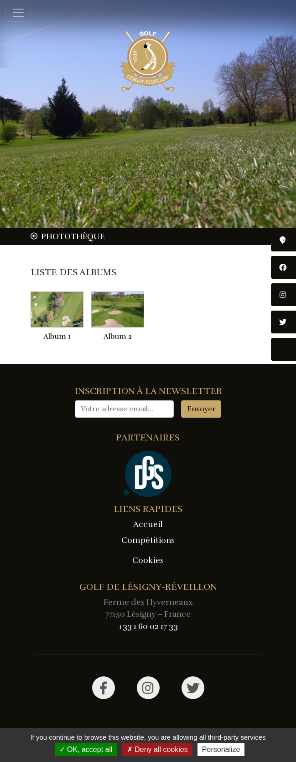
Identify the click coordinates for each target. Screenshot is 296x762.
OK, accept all (86, 749)
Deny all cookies (157, 749)
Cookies (148, 560)
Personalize (221, 749)
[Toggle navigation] (18, 13)
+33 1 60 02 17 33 (148, 626)
